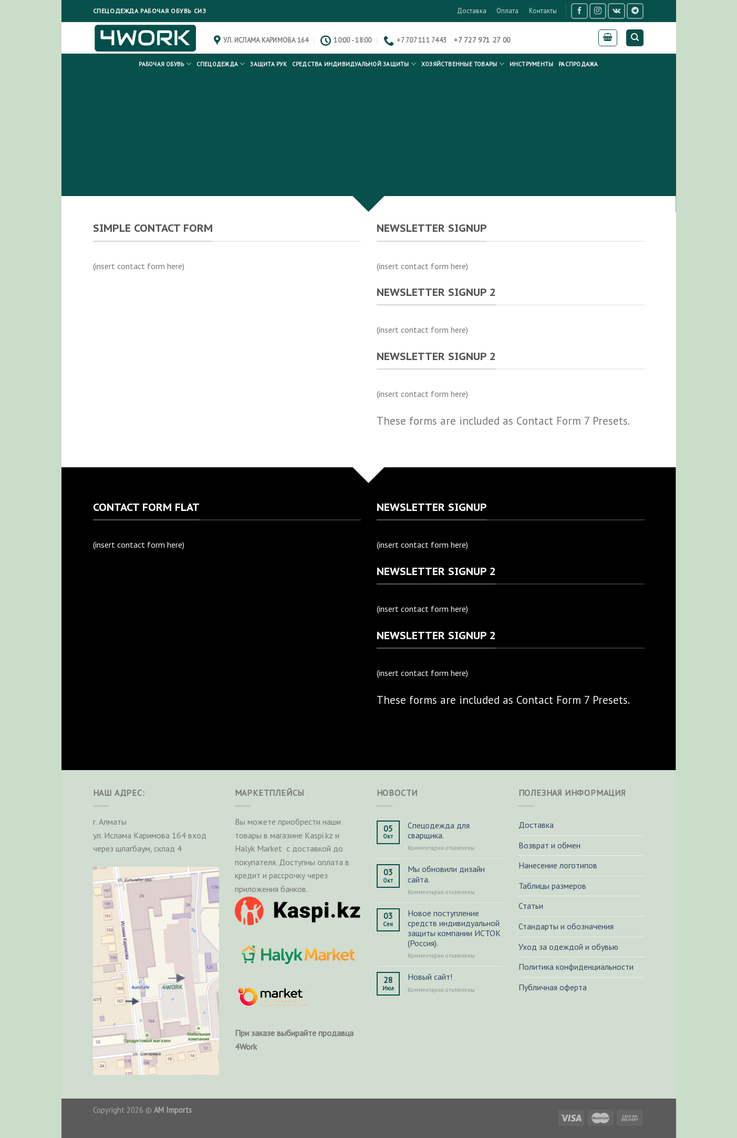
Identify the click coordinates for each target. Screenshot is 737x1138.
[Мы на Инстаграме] (597, 10)
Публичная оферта (552, 987)
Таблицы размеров (552, 885)
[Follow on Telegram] (635, 10)
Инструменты (531, 64)
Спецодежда (220, 64)
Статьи (530, 905)
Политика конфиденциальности (576, 966)
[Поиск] (634, 38)
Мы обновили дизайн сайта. (446, 874)
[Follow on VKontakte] (616, 10)
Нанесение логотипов (557, 865)
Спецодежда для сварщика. (439, 830)
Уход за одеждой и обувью (568, 946)
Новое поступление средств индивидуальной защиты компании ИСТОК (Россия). (454, 928)
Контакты (543, 10)
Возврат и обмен (549, 845)
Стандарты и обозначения (566, 926)
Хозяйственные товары (462, 64)
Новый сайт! (430, 977)
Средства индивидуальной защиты (354, 64)
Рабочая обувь (165, 64)
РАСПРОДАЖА (578, 64)
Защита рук (268, 64)
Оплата (507, 10)
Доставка (471, 10)
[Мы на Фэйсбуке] (579, 10)
